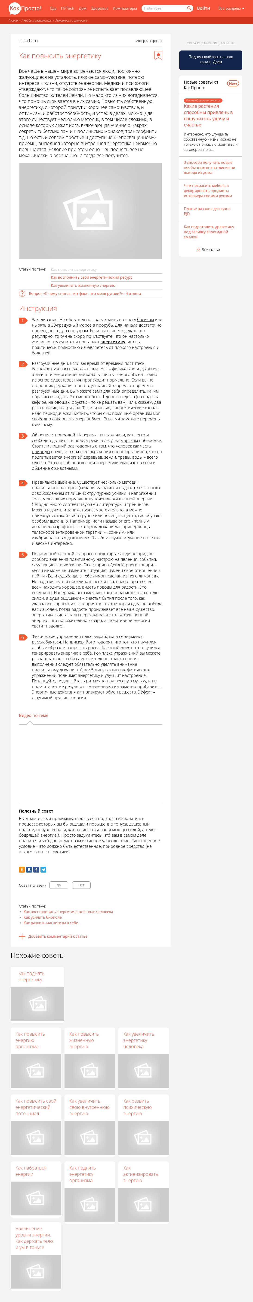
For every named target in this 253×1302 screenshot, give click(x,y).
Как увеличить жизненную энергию (83, 285)
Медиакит (194, 43)
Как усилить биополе (43, 917)
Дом (82, 8)
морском (129, 440)
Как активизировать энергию (140, 1174)
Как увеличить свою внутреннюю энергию (89, 1107)
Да (59, 885)
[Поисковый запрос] (167, 8)
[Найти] (188, 8)
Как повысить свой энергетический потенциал (35, 1107)
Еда (53, 8)
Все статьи (211, 249)
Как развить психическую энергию (137, 1107)
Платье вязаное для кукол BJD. (207, 211)
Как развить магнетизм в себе (51, 922)
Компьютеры (125, 8)
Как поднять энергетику (136, 976)
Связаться (228, 43)
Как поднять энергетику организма (82, 1174)
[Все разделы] (231, 8)
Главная (14, 20)
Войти (203, 8)
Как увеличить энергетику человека (138, 1040)
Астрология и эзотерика (72, 20)
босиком (145, 319)
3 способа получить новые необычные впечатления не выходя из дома (209, 167)
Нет (81, 885)
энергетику (113, 341)
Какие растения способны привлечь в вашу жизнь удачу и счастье (208, 115)
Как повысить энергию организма (30, 1040)
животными (65, 468)
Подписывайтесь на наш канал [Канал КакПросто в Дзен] (210, 59)
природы (41, 451)
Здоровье (99, 8)
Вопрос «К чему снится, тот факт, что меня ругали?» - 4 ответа (85, 293)
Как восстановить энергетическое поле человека (68, 911)
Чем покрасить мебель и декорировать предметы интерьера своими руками (208, 190)
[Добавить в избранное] (158, 55)
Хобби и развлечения (37, 20)
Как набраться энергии (30, 1171)
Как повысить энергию (84, 976)
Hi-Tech (67, 8)
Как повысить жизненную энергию (84, 1040)
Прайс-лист (211, 43)
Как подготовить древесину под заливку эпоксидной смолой (209, 232)
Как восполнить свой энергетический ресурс (91, 277)
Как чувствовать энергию (33, 976)
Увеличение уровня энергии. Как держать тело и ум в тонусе (34, 1237)
